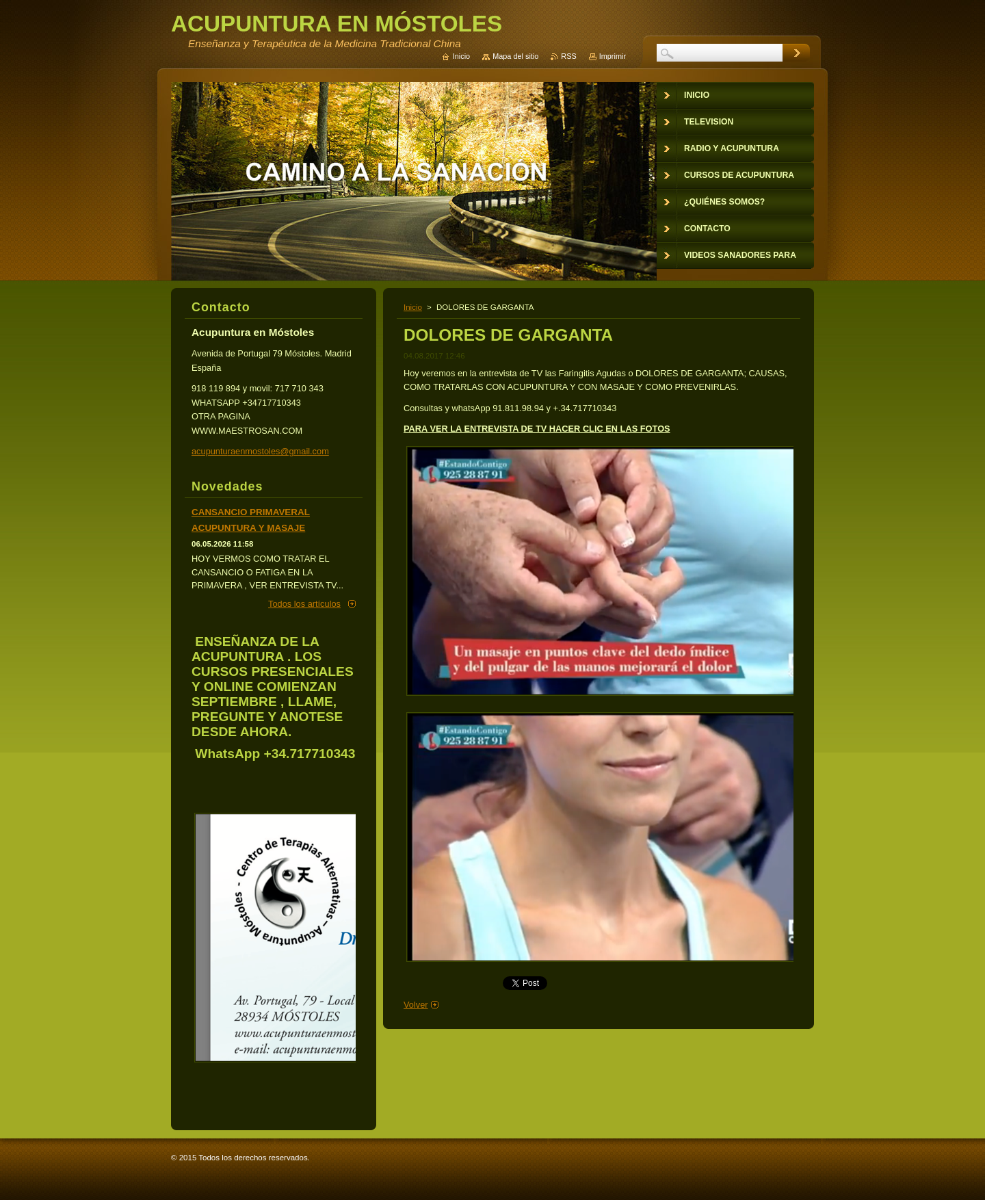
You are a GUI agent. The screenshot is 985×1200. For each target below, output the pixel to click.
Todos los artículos (304, 604)
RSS (568, 56)
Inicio (413, 307)
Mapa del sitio (515, 56)
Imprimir (612, 56)
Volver (416, 1005)
